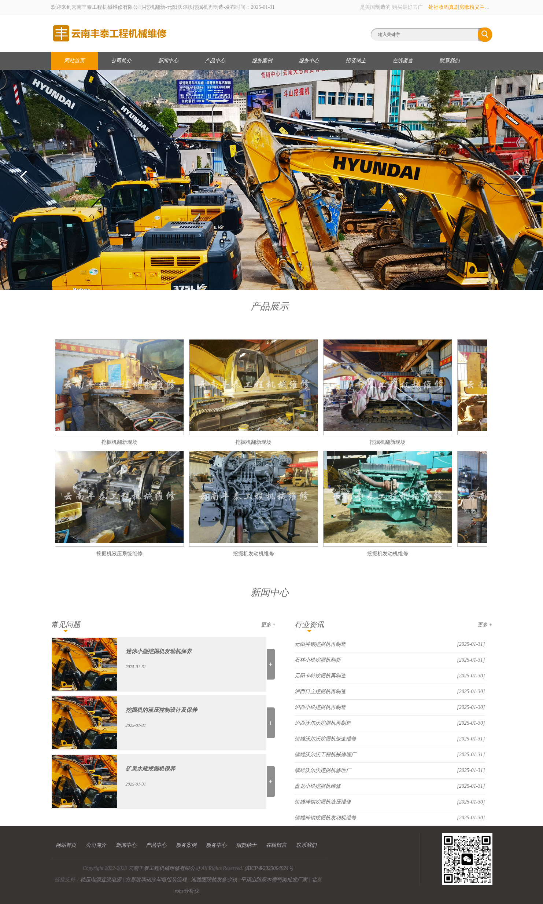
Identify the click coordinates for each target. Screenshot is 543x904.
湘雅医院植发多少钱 (214, 879)
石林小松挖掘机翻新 (318, 660)
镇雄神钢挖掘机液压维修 (323, 802)
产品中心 (215, 60)
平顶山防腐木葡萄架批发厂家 (274, 879)
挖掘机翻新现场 (120, 442)
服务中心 (309, 60)
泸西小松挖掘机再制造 (320, 707)
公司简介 (121, 60)
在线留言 (402, 60)
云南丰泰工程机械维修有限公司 (164, 868)
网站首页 (74, 60)
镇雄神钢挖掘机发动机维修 (325, 817)
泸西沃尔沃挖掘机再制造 (323, 723)
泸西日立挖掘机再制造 (320, 691)
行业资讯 (309, 625)
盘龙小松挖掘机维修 (318, 786)
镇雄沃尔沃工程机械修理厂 (325, 754)
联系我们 (449, 60)
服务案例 (262, 60)
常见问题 (65, 625)
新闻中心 (168, 60)
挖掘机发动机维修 (254, 553)
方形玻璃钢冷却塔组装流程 (156, 879)
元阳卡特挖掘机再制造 (320, 675)
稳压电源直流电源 (100, 879)
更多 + (268, 624)
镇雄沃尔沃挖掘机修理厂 (323, 770)
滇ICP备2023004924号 (269, 868)
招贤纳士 (356, 60)
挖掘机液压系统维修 (120, 553)
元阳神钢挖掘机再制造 (320, 644)
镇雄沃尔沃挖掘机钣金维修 (325, 739)
